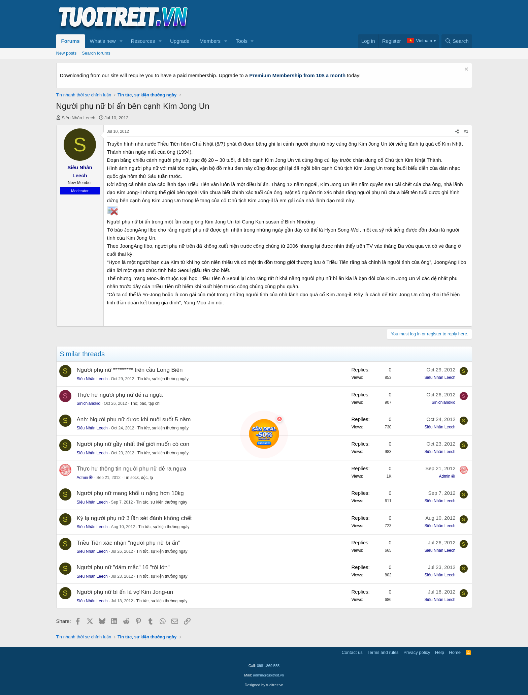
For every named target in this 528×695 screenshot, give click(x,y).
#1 (466, 131)
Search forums (96, 53)
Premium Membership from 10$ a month (297, 75)
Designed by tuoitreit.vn (264, 685)
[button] (121, 41)
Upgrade (180, 41)
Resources (143, 41)
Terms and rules (382, 652)
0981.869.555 (268, 666)
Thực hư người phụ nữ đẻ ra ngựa (120, 395)
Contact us (351, 652)
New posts (66, 53)
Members (210, 41)
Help (439, 652)
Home (455, 652)
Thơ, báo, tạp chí (145, 403)
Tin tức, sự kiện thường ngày (163, 378)
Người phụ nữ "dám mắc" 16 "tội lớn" (123, 567)
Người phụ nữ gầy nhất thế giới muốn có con (133, 444)
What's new (103, 41)
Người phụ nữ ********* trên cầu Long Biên (130, 370)
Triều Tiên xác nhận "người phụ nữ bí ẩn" (128, 543)
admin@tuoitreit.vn (268, 675)
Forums (70, 41)
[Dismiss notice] (465, 69)
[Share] (457, 131)
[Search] (456, 41)
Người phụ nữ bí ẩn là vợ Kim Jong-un (125, 592)
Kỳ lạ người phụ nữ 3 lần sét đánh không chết (134, 518)
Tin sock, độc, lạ (138, 477)
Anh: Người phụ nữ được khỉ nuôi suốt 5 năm (134, 419)
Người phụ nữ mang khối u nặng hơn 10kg (130, 493)
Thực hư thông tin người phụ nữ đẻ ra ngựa (131, 468)
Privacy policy (416, 652)
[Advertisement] (349, 17)
